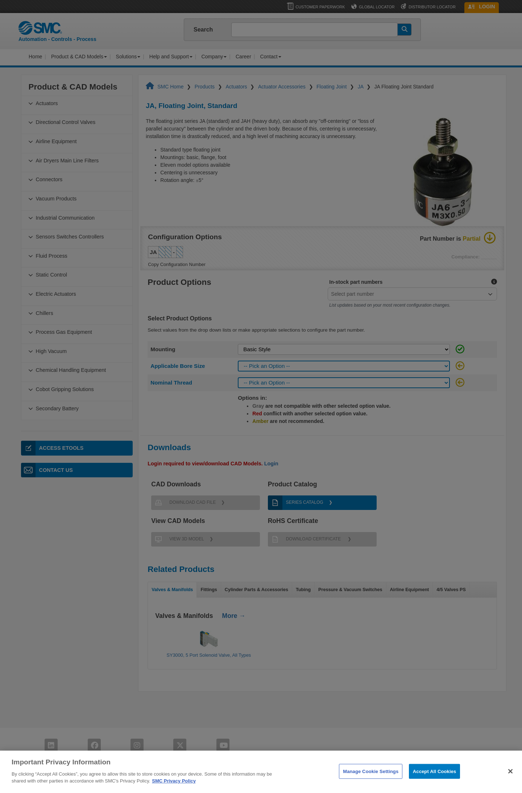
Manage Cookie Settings (370, 783)
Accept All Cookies (434, 783)
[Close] (510, 783)
